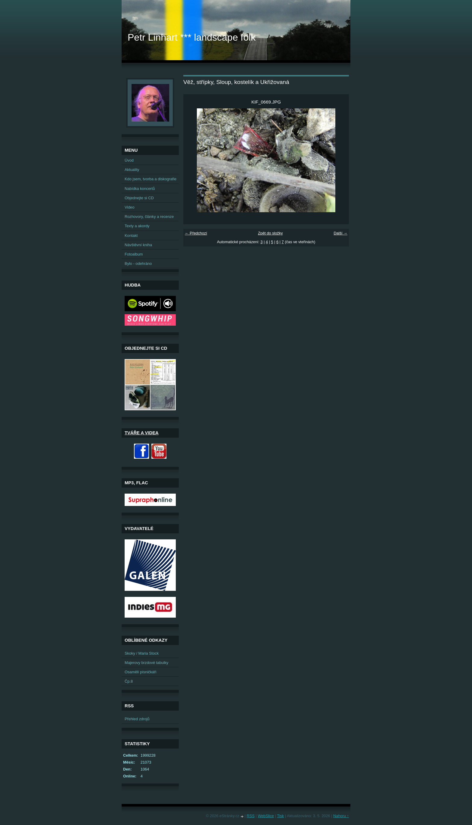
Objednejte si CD (139, 198)
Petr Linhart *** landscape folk (192, 37)
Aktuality (132, 169)
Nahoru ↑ (341, 816)
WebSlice (266, 816)
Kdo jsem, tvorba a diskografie (150, 179)
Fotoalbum (134, 254)
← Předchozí (196, 233)
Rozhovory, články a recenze (149, 216)
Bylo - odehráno (138, 263)
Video (130, 207)
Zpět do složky (270, 233)
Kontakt (131, 235)
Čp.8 (129, 681)
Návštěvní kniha (138, 245)
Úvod (129, 160)
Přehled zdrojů (137, 719)
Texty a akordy (137, 226)
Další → (340, 233)
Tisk (280, 816)
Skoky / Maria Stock (142, 653)
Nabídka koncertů (140, 188)
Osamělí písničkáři (140, 672)
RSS (250, 816)
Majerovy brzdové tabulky (146, 662)
